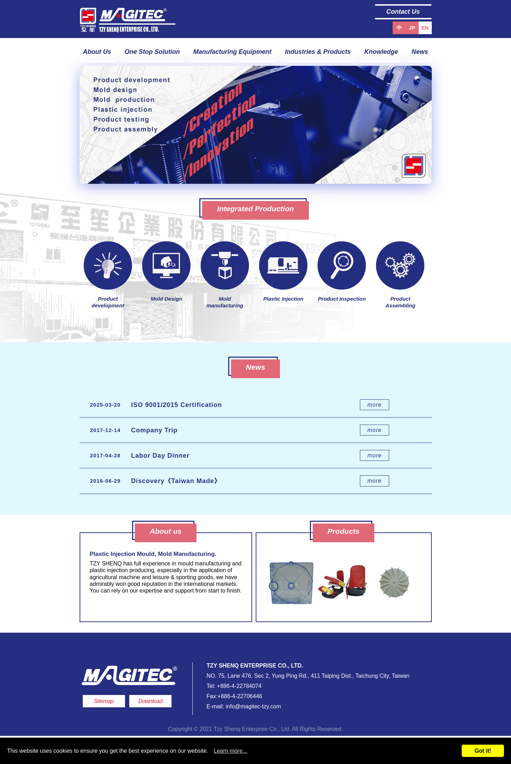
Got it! (482, 751)
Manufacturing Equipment (232, 51)
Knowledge (381, 51)
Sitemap (103, 701)
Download (150, 701)
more (374, 405)
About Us (97, 51)
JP (412, 28)
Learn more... (230, 751)
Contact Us (403, 11)
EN (425, 28)
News (419, 51)
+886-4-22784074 (239, 686)
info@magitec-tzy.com (252, 706)
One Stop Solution (152, 51)
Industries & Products (318, 51)
